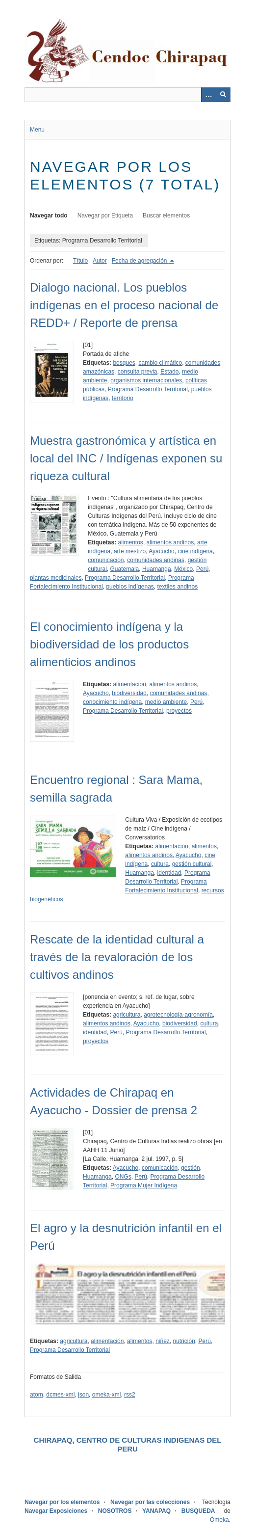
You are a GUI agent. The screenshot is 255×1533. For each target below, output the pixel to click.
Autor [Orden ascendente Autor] (100, 260)
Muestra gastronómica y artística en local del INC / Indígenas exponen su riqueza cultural (126, 458)
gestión (190, 1167)
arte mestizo (130, 551)
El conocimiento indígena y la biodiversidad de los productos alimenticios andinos (109, 644)
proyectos (179, 710)
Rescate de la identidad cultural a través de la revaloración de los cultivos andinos (117, 957)
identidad (169, 872)
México (183, 568)
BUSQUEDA (198, 1510)
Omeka (219, 1519)
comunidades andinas (155, 560)
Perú (202, 568)
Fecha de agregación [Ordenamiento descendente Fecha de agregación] (140, 260)
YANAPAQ (156, 1510)
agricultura (126, 1014)
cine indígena (195, 551)
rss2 (129, 1394)
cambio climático (160, 362)
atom (36, 1394)
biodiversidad (129, 693)
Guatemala (124, 568)
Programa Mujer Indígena (143, 1185)
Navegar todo (49, 215)
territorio (122, 398)
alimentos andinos (170, 542)
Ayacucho (161, 551)
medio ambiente (166, 702)
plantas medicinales (55, 577)
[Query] (127, 94)
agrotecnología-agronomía (178, 1014)
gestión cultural (192, 864)
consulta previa (137, 371)
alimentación (129, 684)
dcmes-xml (60, 1394)
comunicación (106, 560)
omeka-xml (106, 1394)
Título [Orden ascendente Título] (80, 260)
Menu (37, 129)
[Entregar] (223, 94)
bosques (124, 362)
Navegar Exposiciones (56, 1510)
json (83, 1394)
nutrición (184, 1341)
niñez (162, 1341)
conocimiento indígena (112, 702)
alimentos (130, 542)
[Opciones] (208, 94)
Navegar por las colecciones (150, 1502)
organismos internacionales (146, 380)
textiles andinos (177, 586)
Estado (169, 371)
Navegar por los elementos (62, 1502)
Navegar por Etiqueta (105, 215)
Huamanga (156, 568)
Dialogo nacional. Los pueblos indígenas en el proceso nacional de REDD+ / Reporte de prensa (124, 305)
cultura (160, 864)
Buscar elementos (166, 215)
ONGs (123, 1176)
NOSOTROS (115, 1510)
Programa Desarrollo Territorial (148, 389)
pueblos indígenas (129, 586)
